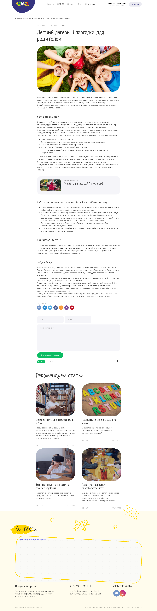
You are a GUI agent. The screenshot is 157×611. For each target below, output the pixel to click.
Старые (50, 362)
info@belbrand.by (122, 586)
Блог (80, 4)
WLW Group (40, 607)
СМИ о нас (90, 4)
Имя (42, 319)
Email (71, 319)
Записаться (135, 4)
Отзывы (70, 4)
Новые (41, 362)
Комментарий (47, 328)
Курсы (49, 4)
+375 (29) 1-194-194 (116, 3)
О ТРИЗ (60, 4)
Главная (18, 18)
